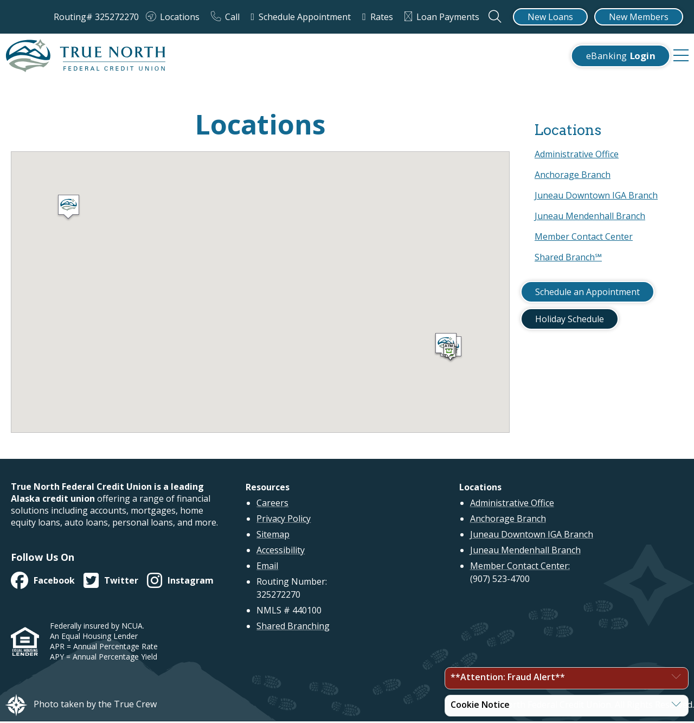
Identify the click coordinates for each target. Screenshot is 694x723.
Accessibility (280, 552)
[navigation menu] (681, 57)
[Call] (227, 17)
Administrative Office (577, 156)
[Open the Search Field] (496, 17)
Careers (272, 505)
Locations (567, 131)
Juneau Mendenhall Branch (590, 217)
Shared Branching (293, 628)
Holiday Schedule (569, 321)
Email (267, 568)
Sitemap (273, 536)
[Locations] (174, 17)
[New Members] (638, 16)
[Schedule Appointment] (303, 17)
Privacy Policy (283, 521)
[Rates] (380, 17)
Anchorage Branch (573, 176)
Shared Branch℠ (568, 259)
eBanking (620, 56)
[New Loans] (550, 16)
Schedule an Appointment (587, 293)
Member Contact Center (584, 238)
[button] (68, 209)
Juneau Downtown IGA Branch (596, 197)
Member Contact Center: (520, 568)
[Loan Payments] (444, 17)
